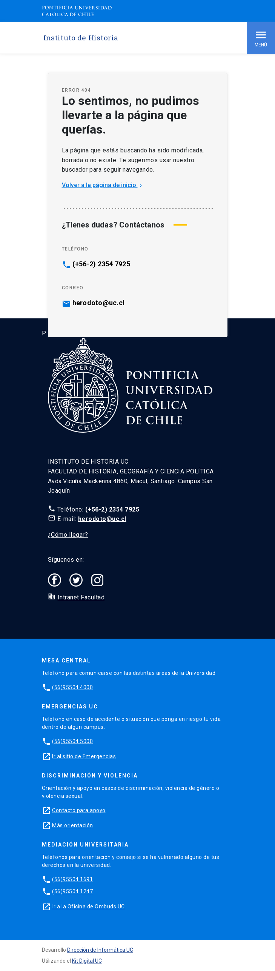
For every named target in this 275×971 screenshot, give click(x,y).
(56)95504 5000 (72, 741)
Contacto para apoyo (79, 810)
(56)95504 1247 (72, 891)
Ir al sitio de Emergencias (84, 756)
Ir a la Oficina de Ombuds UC (88, 906)
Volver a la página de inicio (103, 185)
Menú (260, 38)
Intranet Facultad (81, 597)
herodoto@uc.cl (98, 303)
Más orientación (72, 825)
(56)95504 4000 (72, 687)
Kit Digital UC (87, 961)
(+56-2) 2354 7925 (101, 264)
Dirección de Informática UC (100, 950)
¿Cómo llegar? (68, 534)
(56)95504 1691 (72, 879)
